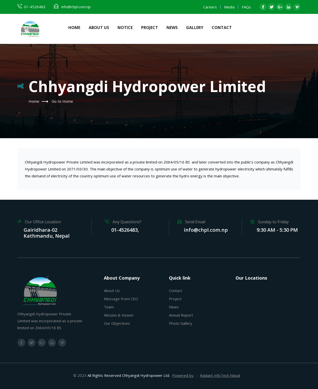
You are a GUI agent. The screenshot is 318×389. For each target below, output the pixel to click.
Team (109, 306)
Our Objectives (117, 323)
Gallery (194, 27)
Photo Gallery (180, 323)
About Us (99, 27)
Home (74, 27)
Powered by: (183, 375)
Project (149, 27)
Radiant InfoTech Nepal (220, 375)
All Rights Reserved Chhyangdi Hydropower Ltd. (128, 375)
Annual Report (181, 315)
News (172, 27)
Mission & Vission (118, 315)
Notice (125, 27)
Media (229, 6)
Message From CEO (121, 298)
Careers (210, 6)
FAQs (246, 6)
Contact (222, 27)
